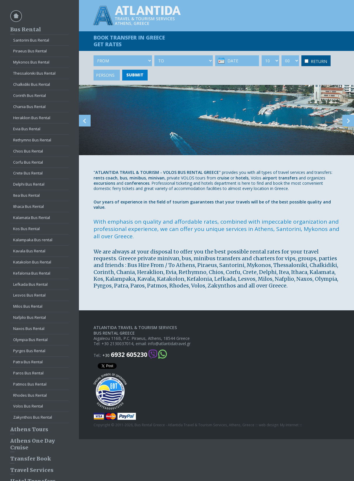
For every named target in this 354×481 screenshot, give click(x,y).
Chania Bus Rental (29, 106)
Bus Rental (25, 29)
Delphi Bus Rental (28, 184)
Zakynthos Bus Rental (32, 417)
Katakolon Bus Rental (32, 262)
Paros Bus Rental (28, 373)
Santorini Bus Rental (31, 40)
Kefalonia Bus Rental (31, 273)
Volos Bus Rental (28, 406)
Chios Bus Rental (28, 151)
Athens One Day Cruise (32, 444)
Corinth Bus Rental (29, 95)
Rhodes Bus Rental (30, 395)
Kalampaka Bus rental (32, 239)
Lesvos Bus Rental (29, 295)
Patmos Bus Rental (29, 384)
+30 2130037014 (117, 343)
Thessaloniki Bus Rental (34, 73)
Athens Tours (29, 429)
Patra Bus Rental (28, 361)
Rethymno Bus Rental (32, 140)
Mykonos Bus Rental (31, 62)
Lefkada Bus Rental (30, 284)
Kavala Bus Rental (29, 251)
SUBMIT (135, 75)
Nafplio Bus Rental (29, 317)
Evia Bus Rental (26, 128)
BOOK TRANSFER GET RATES (129, 41)
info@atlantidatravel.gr (169, 343)
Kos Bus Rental (26, 228)
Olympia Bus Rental (30, 339)
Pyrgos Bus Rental (29, 350)
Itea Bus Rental (26, 195)
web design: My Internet (278, 425)
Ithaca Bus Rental (28, 206)
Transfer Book (30, 458)
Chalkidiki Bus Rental (31, 84)
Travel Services (31, 470)
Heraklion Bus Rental (31, 117)
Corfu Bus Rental (28, 162)
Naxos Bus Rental (28, 328)
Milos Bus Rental (27, 306)
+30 (124, 355)
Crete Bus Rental (28, 173)
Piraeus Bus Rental (30, 51)
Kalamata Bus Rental (31, 217)
